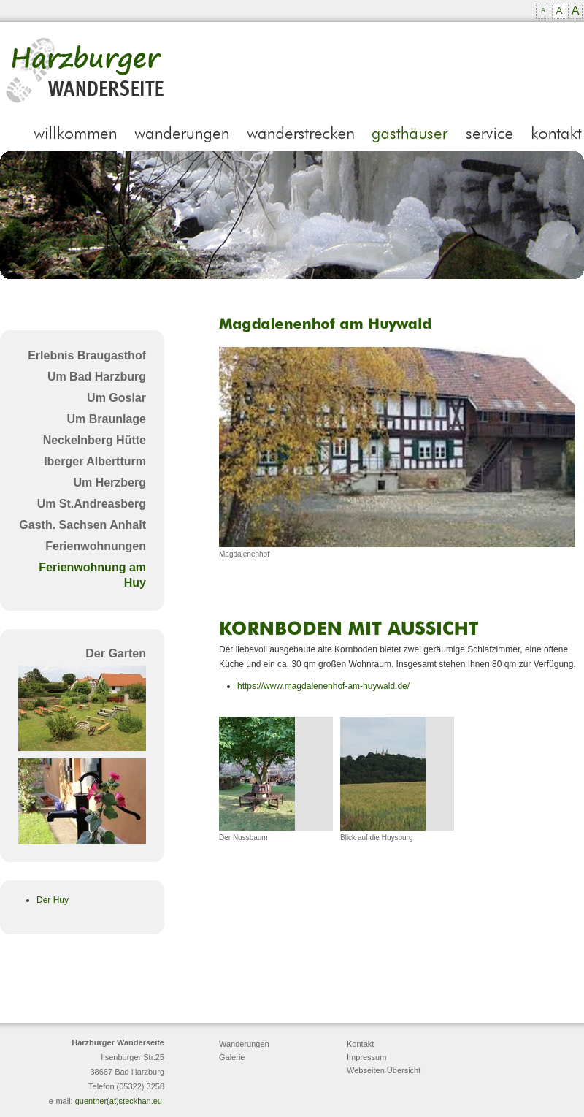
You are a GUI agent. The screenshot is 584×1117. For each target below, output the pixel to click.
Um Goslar (116, 398)
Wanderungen (244, 1044)
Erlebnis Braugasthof (87, 355)
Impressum (366, 1057)
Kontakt (360, 1044)
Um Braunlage (106, 419)
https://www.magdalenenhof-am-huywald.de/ (323, 686)
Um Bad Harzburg (96, 376)
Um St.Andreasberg (91, 503)
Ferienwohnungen (95, 546)
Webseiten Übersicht (383, 1070)
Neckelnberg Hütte (94, 440)
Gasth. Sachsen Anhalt (82, 525)
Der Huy (52, 900)
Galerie (232, 1057)
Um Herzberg (109, 482)
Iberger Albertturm (95, 461)
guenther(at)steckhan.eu (118, 1101)
